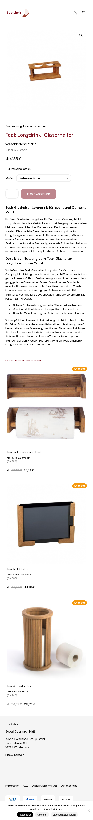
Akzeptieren (25, 814)
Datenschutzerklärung (64, 814)
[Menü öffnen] (41, 12)
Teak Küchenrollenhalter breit (24, 457)
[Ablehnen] (88, 810)
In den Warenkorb (38, 193)
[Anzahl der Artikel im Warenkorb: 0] (83, 12)
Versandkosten (21, 169)
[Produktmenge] (12, 194)
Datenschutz (69, 785)
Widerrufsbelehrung (44, 785)
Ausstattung (13, 126)
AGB (25, 785)
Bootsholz (12, 724)
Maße (9, 178)
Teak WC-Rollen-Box (19, 691)
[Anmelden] (75, 13)
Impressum (12, 785)
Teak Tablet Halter (19, 574)
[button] (81, 35)
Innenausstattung (34, 126)
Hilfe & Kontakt (15, 755)
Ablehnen (42, 814)
